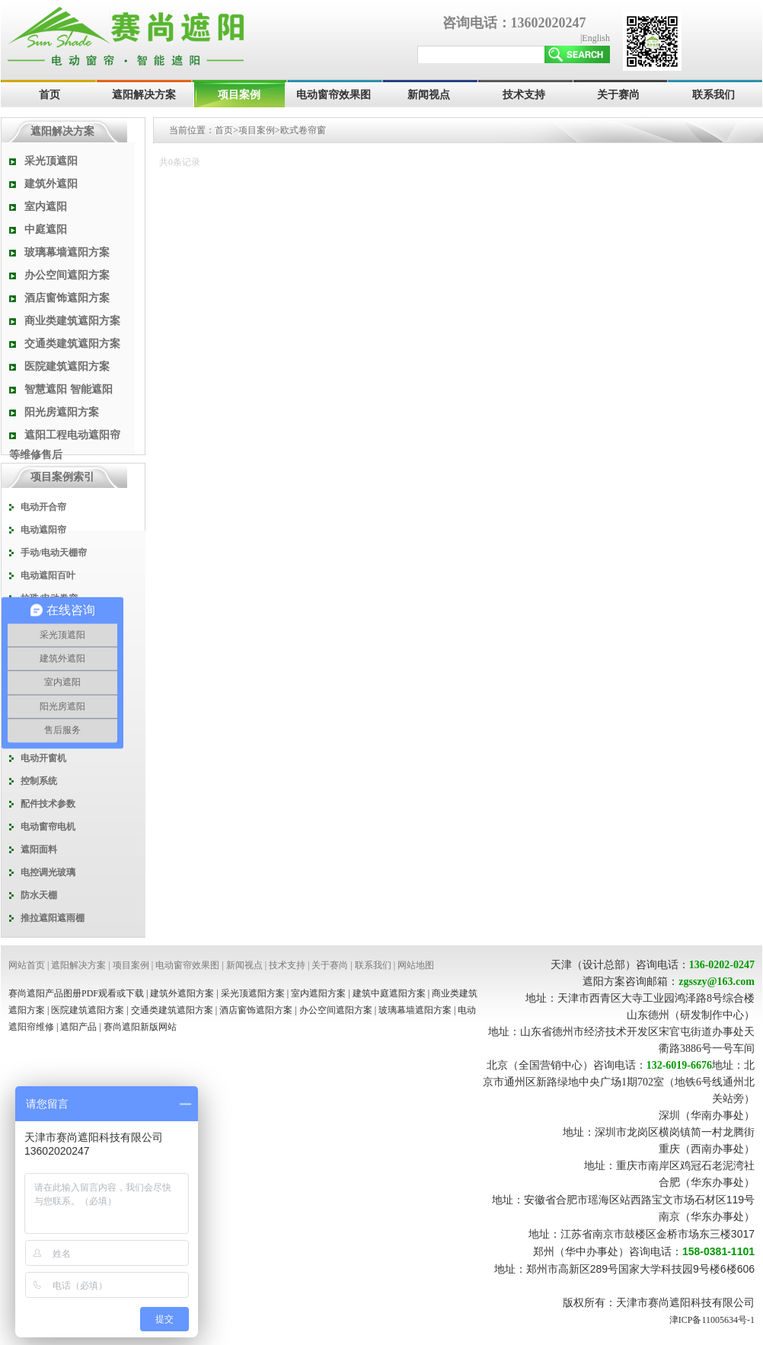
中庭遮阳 (45, 229)
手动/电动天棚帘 (54, 552)
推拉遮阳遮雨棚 (53, 918)
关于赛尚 (618, 94)
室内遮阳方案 (318, 993)
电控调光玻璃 (48, 872)
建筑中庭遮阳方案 (389, 993)
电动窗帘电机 (48, 826)
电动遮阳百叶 (48, 575)
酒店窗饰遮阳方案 (67, 298)
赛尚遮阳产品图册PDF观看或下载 (76, 993)
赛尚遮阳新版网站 (140, 1026)
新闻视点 (428, 94)
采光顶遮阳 (51, 161)
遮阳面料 (39, 849)
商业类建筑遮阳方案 (72, 321)
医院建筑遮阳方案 (67, 366)
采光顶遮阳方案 (253, 993)
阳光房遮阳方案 (61, 412)
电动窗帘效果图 (333, 94)
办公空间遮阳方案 (67, 275)
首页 (49, 94)
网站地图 (415, 965)
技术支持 (524, 94)
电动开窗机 (43, 758)
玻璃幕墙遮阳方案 (67, 252)
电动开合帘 (43, 507)
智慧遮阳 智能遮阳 (68, 389)
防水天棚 (39, 895)
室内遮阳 (45, 206)
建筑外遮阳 (51, 184)
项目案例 (239, 94)
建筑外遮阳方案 (182, 993)
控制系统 (39, 781)
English (596, 38)
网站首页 (26, 965)
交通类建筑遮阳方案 (72, 343)
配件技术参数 (48, 803)
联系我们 (713, 94)
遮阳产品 (78, 1026)
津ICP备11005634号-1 (712, 1320)
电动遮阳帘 (43, 529)
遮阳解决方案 (144, 94)
